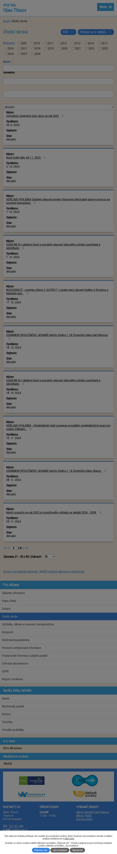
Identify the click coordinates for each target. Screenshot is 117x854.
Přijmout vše (40, 850)
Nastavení (77, 850)
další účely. (69, 838)
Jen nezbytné (60, 850)
